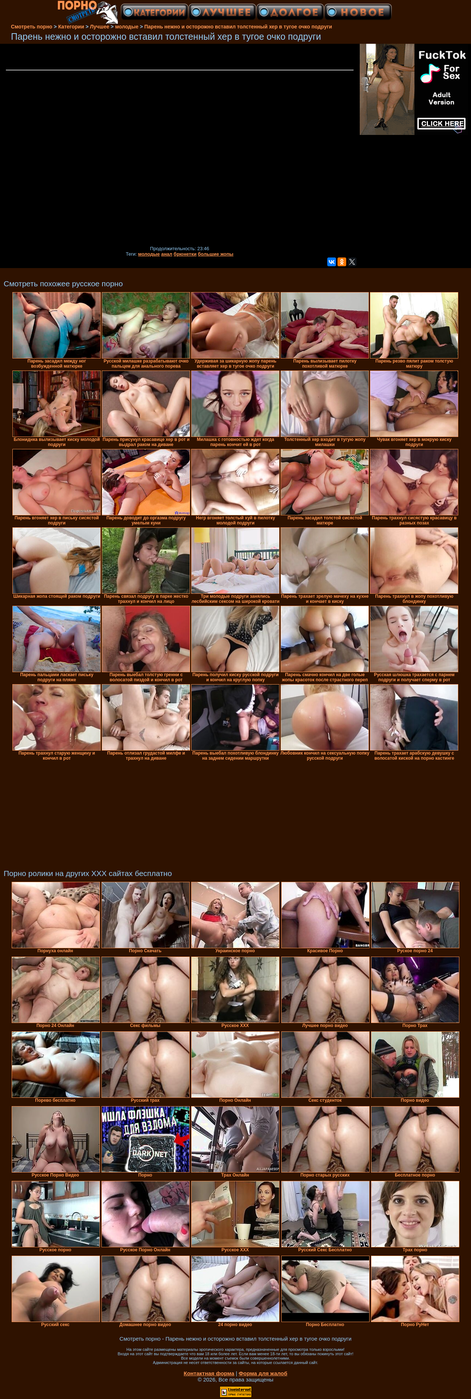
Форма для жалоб (263, 1373)
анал (167, 254)
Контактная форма (209, 1373)
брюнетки (185, 254)
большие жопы (215, 254)
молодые (149, 254)
